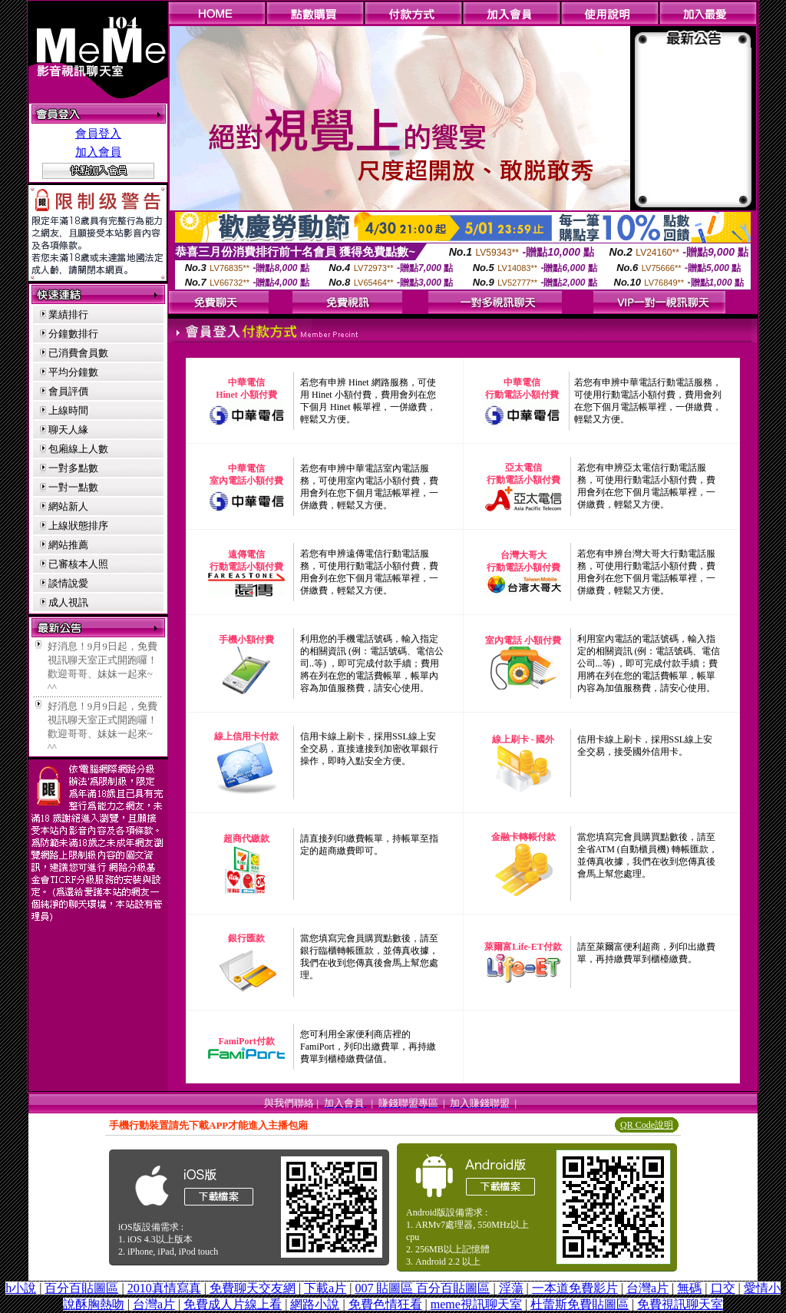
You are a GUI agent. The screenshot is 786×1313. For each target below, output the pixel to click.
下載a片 (325, 1288)
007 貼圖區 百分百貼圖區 (422, 1288)
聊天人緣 (68, 429)
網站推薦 (68, 545)
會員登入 (98, 133)
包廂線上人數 (78, 449)
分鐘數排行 (73, 333)
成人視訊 (68, 602)
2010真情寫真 (164, 1288)
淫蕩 (511, 1288)
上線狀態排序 (78, 525)
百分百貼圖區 (81, 1288)
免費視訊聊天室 (680, 1304)
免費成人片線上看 (232, 1304)
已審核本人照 (78, 564)
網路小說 (314, 1304)
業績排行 (68, 314)
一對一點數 (73, 487)
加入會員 (98, 152)
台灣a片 (647, 1288)
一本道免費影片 (575, 1288)
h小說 (20, 1288)
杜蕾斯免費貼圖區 (579, 1304)
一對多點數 (73, 468)
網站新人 (68, 506)
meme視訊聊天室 (476, 1304)
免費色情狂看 (385, 1304)
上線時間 (68, 410)
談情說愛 (68, 583)
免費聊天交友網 (253, 1288)
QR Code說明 (646, 1125)
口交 (723, 1288)
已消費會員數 (78, 353)
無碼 (689, 1288)
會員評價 (68, 391)
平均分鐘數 (73, 372)
